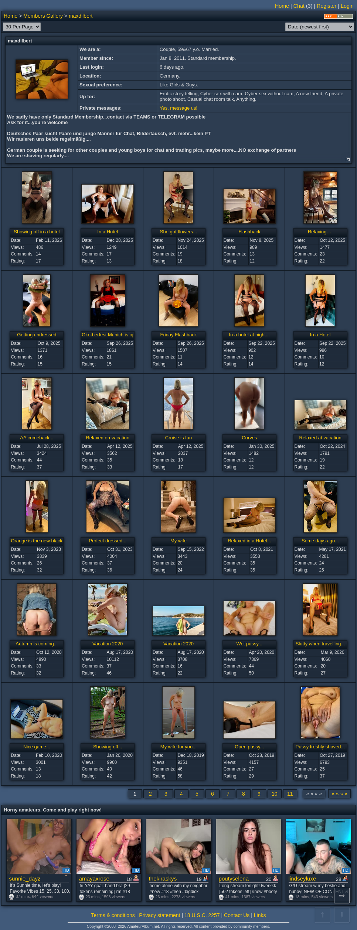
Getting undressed (36, 334)
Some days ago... (320, 540)
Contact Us (236, 915)
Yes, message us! (178, 108)
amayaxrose (94, 878)
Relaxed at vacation (320, 437)
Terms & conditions (113, 915)
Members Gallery (43, 16)
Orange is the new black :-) (39, 540)
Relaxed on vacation (107, 437)
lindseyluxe (302, 878)
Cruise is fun (178, 437)
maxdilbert (81, 16)
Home (282, 6)
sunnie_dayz (25, 878)
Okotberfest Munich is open (111, 334)
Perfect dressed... (107, 540)
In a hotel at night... (249, 334)
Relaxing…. (320, 231)
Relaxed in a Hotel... (249, 540)
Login (347, 6)
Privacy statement (159, 915)
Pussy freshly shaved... (320, 746)
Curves (249, 437)
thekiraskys (163, 878)
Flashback (249, 231)
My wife (178, 540)
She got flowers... (178, 231)
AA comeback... (36, 437)
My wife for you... (178, 746)
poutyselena (234, 878)
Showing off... (107, 746)
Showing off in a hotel (36, 231)
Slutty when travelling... (320, 643)
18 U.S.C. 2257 (202, 915)
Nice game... (36, 746)
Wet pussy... (249, 643)
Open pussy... (249, 746)
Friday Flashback (178, 334)
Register (326, 6)
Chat (299, 6)
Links (260, 915)
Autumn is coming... (37, 643)
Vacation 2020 (107, 643)
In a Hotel (107, 231)
